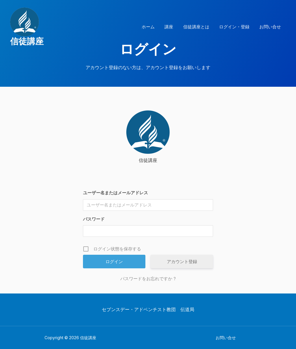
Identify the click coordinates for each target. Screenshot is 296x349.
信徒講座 (27, 41)
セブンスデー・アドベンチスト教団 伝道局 (148, 309)
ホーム (153, 26)
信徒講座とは (199, 26)
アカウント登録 (182, 261)
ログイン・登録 (236, 26)
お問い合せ (271, 26)
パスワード (94, 219)
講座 (173, 26)
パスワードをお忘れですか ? (148, 278)
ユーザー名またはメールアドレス (115, 192)
